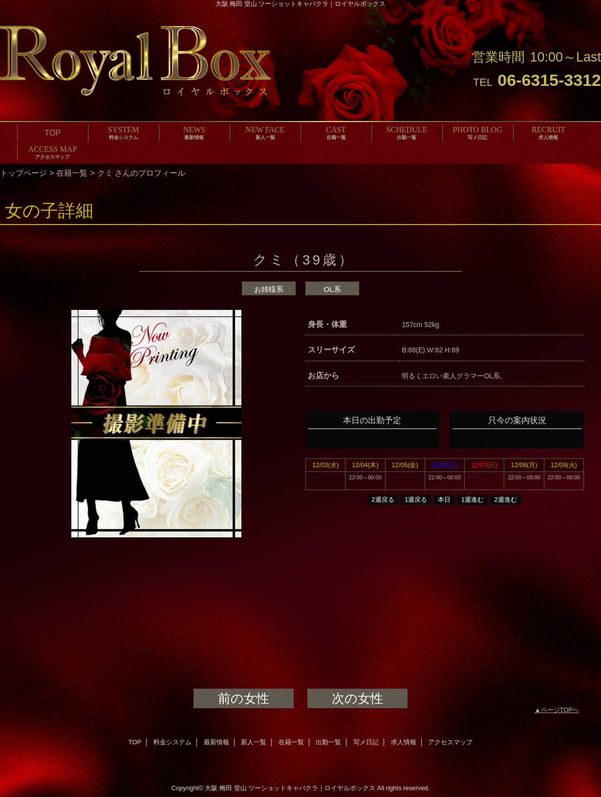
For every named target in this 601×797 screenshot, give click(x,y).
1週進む (472, 499)
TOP (52, 132)
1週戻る (416, 499)
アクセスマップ (450, 742)
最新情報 (216, 742)
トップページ (23, 172)
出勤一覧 (328, 742)
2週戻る (382, 499)
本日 (444, 499)
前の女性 (243, 698)
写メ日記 (366, 742)
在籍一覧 (71, 172)
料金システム (172, 742)
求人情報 (403, 742)
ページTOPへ (560, 710)
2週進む (505, 499)
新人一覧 (253, 742)
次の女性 (357, 698)
